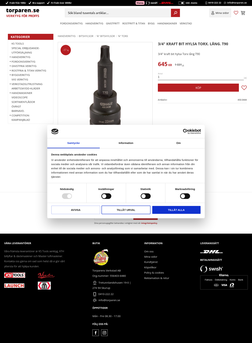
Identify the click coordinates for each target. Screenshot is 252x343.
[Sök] (175, 13)
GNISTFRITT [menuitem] (113, 23)
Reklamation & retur (156, 278)
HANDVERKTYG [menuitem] (94, 23)
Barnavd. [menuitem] (18, 111)
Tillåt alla (176, 209)
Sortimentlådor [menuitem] (23, 102)
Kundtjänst (151, 262)
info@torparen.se (237, 2)
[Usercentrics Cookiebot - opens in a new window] (185, 131)
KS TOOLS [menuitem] (18, 43)
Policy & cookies (154, 272)
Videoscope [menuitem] (20, 97)
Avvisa (75, 209)
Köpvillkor (150, 267)
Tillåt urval (126, 209)
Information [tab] (126, 142)
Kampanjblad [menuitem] (21, 119)
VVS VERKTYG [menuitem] (20, 79)
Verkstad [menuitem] (186, 23)
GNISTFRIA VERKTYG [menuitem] (24, 66)
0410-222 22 (214, 2)
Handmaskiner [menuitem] (167, 23)
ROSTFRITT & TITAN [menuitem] (133, 23)
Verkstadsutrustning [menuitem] (27, 84)
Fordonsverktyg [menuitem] (71, 23)
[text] (165, 64)
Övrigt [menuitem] (16, 106)
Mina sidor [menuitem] (222, 13)
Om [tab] (178, 142)
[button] (236, 13)
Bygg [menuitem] (151, 23)
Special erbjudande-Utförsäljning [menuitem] (26, 50)
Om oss (148, 251)
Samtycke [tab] (73, 142)
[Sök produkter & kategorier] (117, 13)
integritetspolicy (149, 223)
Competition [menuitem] (20, 115)
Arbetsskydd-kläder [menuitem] (26, 88)
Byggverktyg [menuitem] (21, 75)
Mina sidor (150, 256)
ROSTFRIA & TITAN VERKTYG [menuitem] (29, 70)
